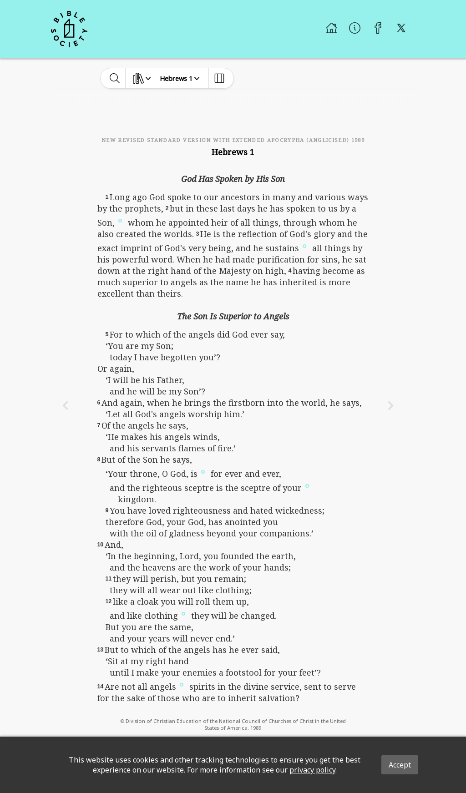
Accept (400, 765)
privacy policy (312, 770)
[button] (120, 220)
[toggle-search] (115, 78)
